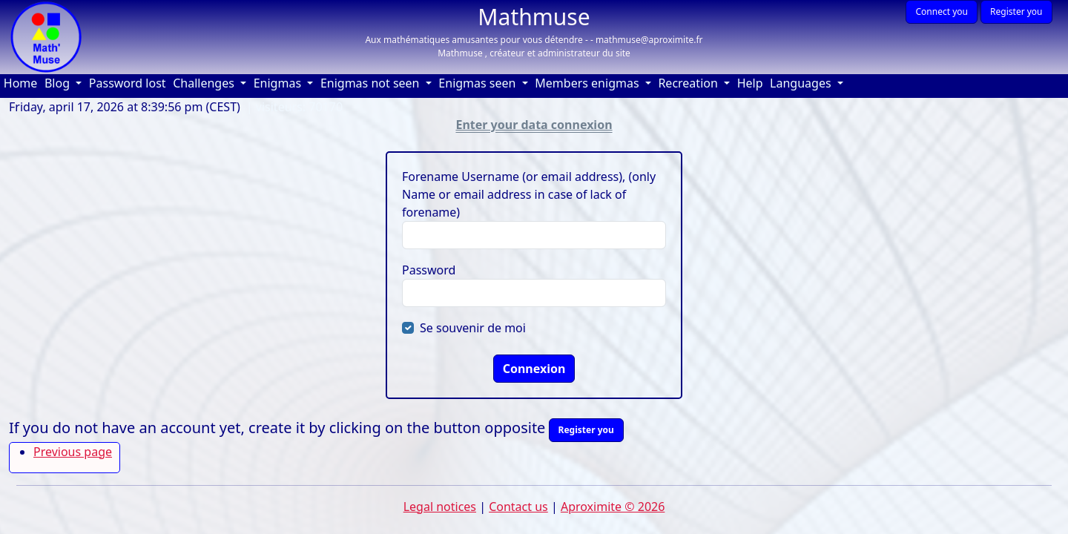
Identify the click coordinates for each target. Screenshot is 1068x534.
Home (22, 82)
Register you (1016, 11)
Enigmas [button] (279, 83)
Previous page (72, 452)
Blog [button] (58, 83)
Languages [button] (802, 83)
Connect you (941, 11)
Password (428, 270)
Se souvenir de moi (473, 328)
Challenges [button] (205, 83)
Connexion (534, 368)
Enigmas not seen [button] (371, 83)
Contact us (518, 506)
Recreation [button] (689, 83)
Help (752, 82)
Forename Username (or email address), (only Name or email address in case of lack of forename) (529, 194)
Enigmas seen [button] (478, 83)
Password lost (127, 83)
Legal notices (439, 506)
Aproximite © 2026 (613, 506)
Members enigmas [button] (588, 83)
